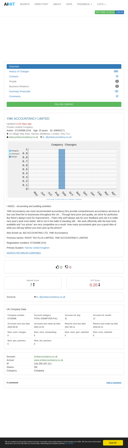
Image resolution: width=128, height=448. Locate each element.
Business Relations (64, 86)
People (64, 81)
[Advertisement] (64, 35)
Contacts (64, 76)
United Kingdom (41, 247)
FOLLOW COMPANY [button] (64, 104)
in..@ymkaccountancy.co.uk (57, 137)
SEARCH (25, 4)
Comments (64, 96)
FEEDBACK (84, 4)
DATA (69, 4)
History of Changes (64, 71)
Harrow (28, 247)
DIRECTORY (41, 4)
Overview (14, 66)
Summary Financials (64, 91)
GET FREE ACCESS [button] (105, 12)
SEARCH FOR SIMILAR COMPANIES (24, 253)
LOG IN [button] (119, 12)
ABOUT (57, 4)
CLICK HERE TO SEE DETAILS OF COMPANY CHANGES (64, 199)
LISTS (101, 4)
